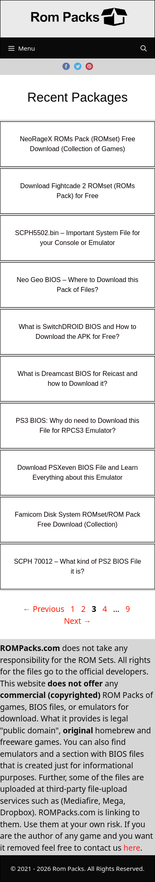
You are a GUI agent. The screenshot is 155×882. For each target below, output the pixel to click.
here (132, 847)
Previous (43, 609)
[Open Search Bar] (144, 48)
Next (77, 621)
